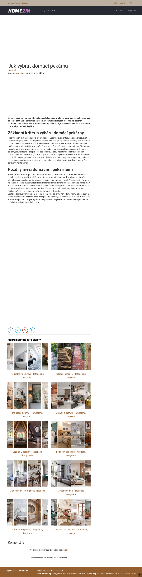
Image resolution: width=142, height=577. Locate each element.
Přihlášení (120, 11)
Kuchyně (12, 70)
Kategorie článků (47, 11)
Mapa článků (41, 571)
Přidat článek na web (117, 3)
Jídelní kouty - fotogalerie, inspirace (27, 490)
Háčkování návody (74, 574)
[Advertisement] (71, 36)
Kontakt (25, 3)
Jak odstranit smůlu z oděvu (125, 574)
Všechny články (14, 3)
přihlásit (65, 550)
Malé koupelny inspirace (91, 574)
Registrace (132, 11)
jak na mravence (107, 574)
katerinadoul (18, 73)
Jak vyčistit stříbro (59, 574)
